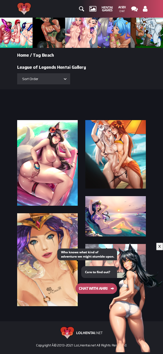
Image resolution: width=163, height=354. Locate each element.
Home (23, 55)
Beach (48, 55)
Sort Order (30, 79)
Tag (37, 55)
